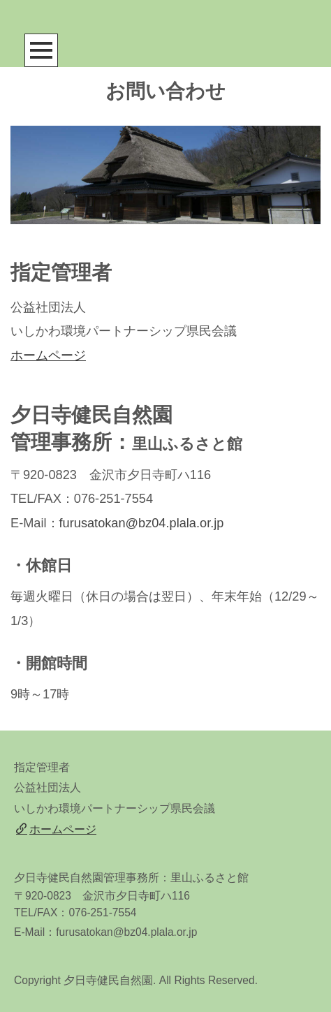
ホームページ (48, 355)
